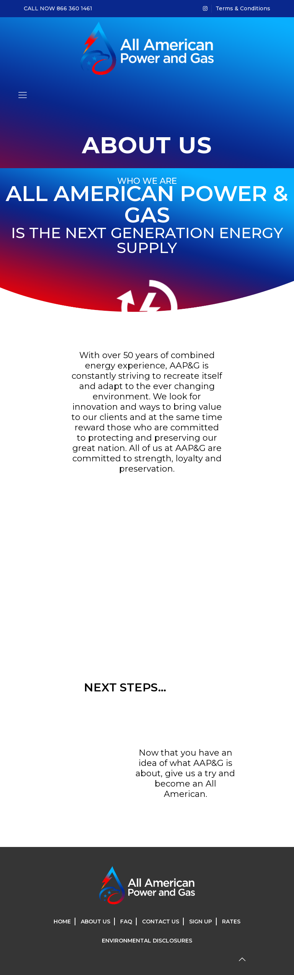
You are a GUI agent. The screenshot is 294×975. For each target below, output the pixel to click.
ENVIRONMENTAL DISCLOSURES (147, 940)
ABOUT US (95, 921)
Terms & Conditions (243, 8)
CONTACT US (160, 921)
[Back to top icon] (242, 959)
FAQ (126, 921)
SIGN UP (200, 921)
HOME (62, 921)
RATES (231, 921)
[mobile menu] (22, 95)
